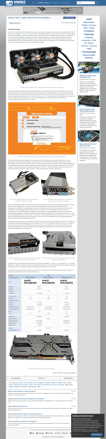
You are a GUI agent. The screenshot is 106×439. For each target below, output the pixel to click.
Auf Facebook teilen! (69, 17)
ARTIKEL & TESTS (14, 18)
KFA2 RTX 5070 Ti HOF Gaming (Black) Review (87, 110)
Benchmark (15, 382)
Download (45, 223)
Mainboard (25, 384)
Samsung (93, 46)
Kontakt (39, 429)
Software (16, 386)
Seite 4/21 (42, 378)
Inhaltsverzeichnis (14, 23)
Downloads (66, 3)
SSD (88, 49)
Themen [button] (55, 3)
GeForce (35, 382)
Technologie (23, 386)
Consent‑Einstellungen (58, 429)
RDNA (66, 384)
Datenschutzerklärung (91, 429)
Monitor (31, 384)
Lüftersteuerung (17, 384)
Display (91, 28)
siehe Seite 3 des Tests (27, 33)
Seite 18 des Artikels (30, 99)
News (34, 2)
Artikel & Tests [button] (43, 3)
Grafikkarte (54, 382)
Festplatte (88, 31)
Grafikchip (47, 382)
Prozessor (85, 46)
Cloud (84, 25)
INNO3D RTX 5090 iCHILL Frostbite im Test (88, 76)
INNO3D (59, 382)
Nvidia (39, 384)
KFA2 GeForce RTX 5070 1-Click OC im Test (88, 145)
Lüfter (10, 384)
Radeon (55, 384)
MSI (35, 384)
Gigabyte (41, 382)
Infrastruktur (86, 40)
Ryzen (71, 384)
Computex (92, 25)
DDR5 (85, 28)
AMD (10, 382)
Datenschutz (49, 429)
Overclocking (45, 384)
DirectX (25, 382)
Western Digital (88, 55)
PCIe (51, 384)
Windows (89, 58)
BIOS (20, 382)
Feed (32, 433)
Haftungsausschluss (70, 429)
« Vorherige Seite (15, 378)
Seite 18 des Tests (66, 214)
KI (85, 43)
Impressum (34, 429)
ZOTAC (38, 386)
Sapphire (11, 386)
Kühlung (69, 382)
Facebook (40, 433)
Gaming (30, 382)
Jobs (43, 429)
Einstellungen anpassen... (79, 434)
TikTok (57, 433)
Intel (94, 40)
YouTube (49, 433)
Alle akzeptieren (96, 434)
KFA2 (64, 382)
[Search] (86, 2)
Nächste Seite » (68, 378)
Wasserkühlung (31, 386)
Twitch (65, 433)
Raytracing (61, 384)
